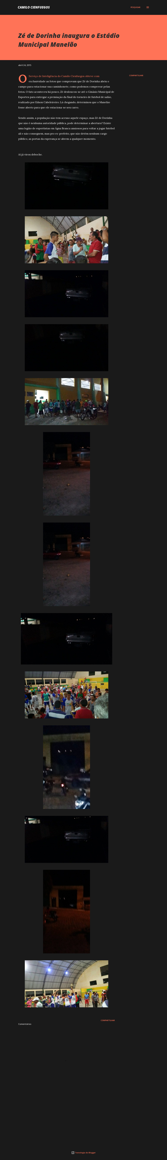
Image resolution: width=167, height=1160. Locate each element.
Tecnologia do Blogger (83, 1152)
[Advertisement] (62, 1111)
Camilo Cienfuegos (34, 7)
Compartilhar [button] (136, 75)
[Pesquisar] (135, 7)
